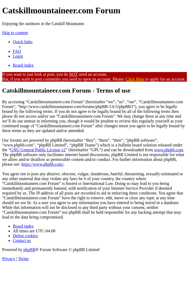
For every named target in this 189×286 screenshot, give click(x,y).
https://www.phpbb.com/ (43, 164)
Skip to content (15, 32)
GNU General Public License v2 (38, 150)
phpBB (29, 249)
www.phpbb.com (168, 150)
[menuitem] (17, 51)
